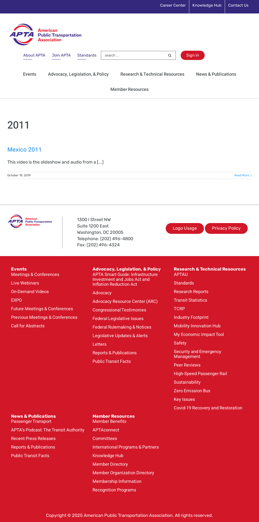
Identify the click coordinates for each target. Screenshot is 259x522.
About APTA (34, 55)
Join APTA (61, 55)
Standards (86, 55)
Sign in (192, 55)
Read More (241, 175)
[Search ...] (133, 55)
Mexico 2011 (24, 149)
